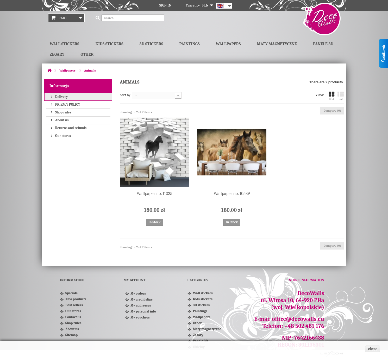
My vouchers (140, 320)
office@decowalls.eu (298, 319)
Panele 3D (323, 44)
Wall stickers (64, 44)
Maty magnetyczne (277, 44)
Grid (331, 96)
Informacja (59, 86)
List (340, 96)
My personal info (143, 314)
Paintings (189, 44)
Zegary (57, 54)
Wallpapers (228, 44)
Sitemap (71, 335)
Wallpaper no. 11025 (154, 193)
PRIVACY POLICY (67, 104)
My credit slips (141, 302)
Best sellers (74, 305)
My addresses (140, 308)
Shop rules (62, 112)
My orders (138, 296)
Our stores (62, 136)
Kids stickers (109, 44)
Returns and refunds (70, 128)
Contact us (73, 317)
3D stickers (151, 44)
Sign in (165, 5)
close (372, 349)
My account (134, 280)
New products (75, 299)
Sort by (125, 95)
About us (61, 120)
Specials (71, 293)
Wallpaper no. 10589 (232, 193)
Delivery (61, 97)
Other (86, 54)
